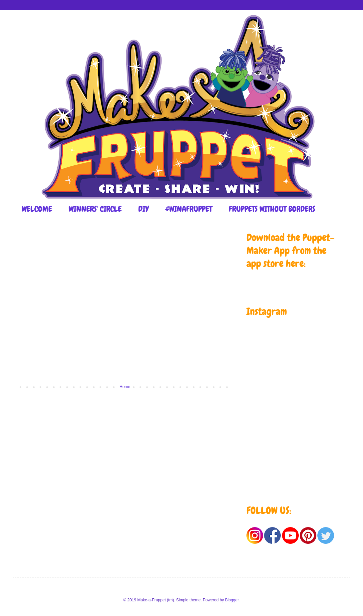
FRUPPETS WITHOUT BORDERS (272, 209)
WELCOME (37, 209)
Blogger (232, 600)
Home (125, 386)
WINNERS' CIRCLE (95, 209)
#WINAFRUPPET (188, 209)
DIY (143, 209)
